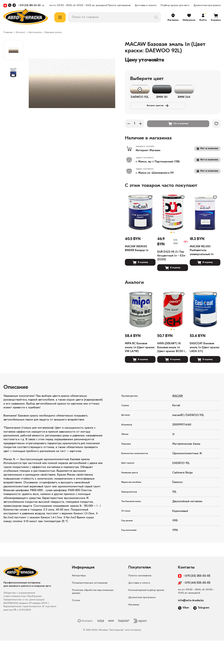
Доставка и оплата (145, 5)
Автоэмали (35, 32)
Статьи (76, 608)
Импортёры (79, 583)
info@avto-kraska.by (191, 608)
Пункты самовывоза (119, 5)
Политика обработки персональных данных (92, 599)
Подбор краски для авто (175, 5)
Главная (8, 32)
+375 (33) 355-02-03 (29, 5)
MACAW (177, 403)
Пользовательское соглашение (89, 590)
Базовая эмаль (53, 32)
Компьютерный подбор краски (146, 597)
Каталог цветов (153, 107)
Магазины (133, 612)
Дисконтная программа (207, 5)
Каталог (20, 32)
